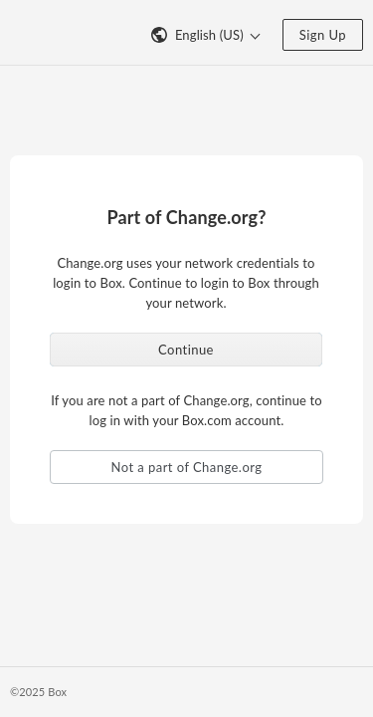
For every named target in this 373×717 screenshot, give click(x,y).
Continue (186, 350)
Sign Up (322, 35)
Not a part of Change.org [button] (187, 467)
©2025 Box (38, 691)
